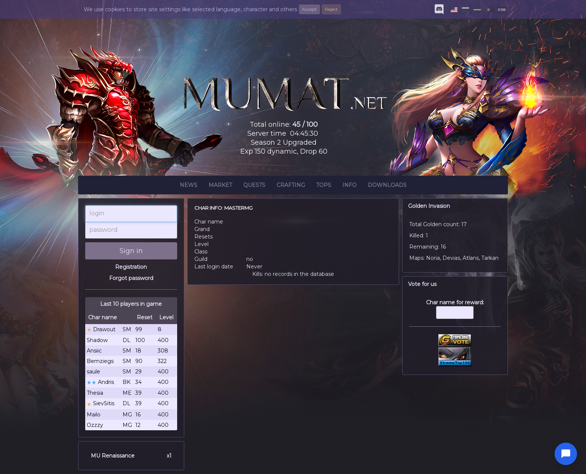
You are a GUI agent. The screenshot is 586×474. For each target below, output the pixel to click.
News (188, 186)
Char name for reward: (455, 313)
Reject (331, 9)
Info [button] (349, 186)
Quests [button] (254, 186)
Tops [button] (324, 186)
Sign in (131, 251)
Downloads (387, 186)
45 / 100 (305, 124)
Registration (131, 267)
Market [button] (220, 186)
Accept (309, 9)
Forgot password (131, 278)
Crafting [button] (291, 186)
